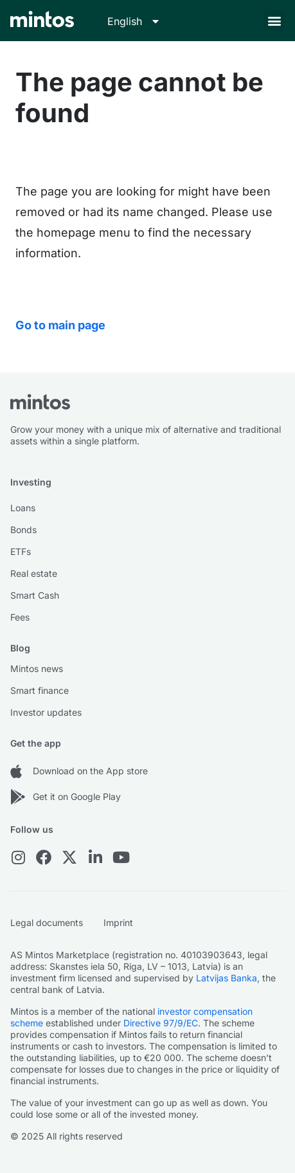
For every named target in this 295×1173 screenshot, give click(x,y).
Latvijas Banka (226, 977)
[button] (274, 21)
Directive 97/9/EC (160, 1022)
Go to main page (60, 325)
